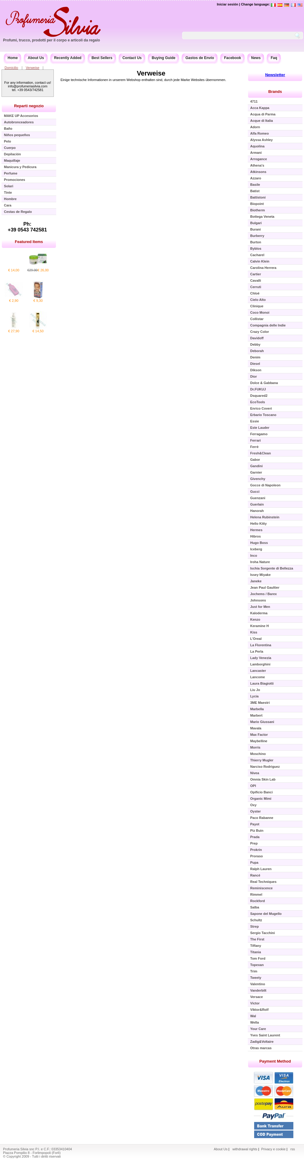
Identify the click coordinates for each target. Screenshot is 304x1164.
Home (13, 58)
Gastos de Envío (199, 58)
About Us (36, 58)
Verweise (33, 67)
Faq (274, 58)
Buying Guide (163, 58)
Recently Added (67, 58)
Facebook (232, 58)
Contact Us (132, 58)
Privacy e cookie (273, 1149)
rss (292, 1149)
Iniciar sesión (227, 4)
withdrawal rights (244, 1149)
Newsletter (275, 74)
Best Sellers (102, 58)
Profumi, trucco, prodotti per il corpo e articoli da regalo (51, 40)
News (256, 58)
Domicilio (11, 67)
